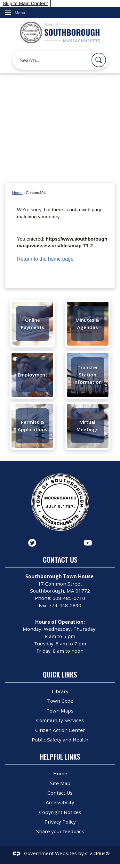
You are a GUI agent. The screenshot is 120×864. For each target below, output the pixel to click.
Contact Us (60, 793)
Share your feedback (60, 831)
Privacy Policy (60, 821)
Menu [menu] (20, 13)
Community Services (60, 720)
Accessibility (60, 802)
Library (60, 691)
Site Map (60, 783)
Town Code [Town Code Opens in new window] (60, 701)
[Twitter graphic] (32, 543)
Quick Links (60, 674)
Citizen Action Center (60, 730)
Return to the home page (45, 259)
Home (17, 193)
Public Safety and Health (60, 739)
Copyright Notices (60, 812)
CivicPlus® (97, 853)
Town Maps (60, 710)
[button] (99, 60)
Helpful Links (60, 757)
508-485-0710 (68, 598)
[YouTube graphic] (88, 543)
